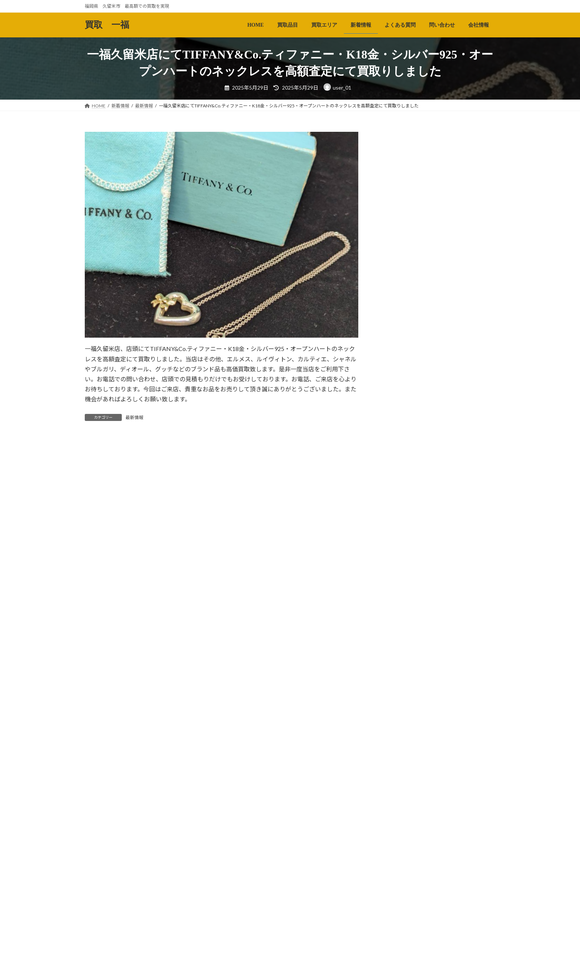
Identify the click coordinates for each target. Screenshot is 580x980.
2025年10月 (401, 784)
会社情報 (307, 973)
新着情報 (198, 973)
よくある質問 (234, 973)
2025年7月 (399, 829)
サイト (94, 649)
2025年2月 (399, 889)
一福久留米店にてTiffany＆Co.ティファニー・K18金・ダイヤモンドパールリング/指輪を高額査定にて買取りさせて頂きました (460, 634)
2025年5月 (399, 859)
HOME (98, 973)
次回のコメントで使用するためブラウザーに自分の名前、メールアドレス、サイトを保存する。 (220, 687)
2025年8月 (399, 814)
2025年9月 (399, 799)
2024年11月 (401, 934)
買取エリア (163, 973)
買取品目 (129, 973)
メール (97, 610)
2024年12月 (401, 919)
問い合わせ (273, 973)
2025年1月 (399, 905)
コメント (100, 483)
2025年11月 (401, 769)
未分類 (394, 714)
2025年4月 (399, 874)
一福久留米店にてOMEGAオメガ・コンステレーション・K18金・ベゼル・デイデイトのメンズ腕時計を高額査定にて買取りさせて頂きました (460, 322)
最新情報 (134, 417)
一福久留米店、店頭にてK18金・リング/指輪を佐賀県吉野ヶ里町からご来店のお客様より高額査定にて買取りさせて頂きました (460, 577)
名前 (94, 571)
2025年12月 (401, 754)
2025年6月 (399, 844)
